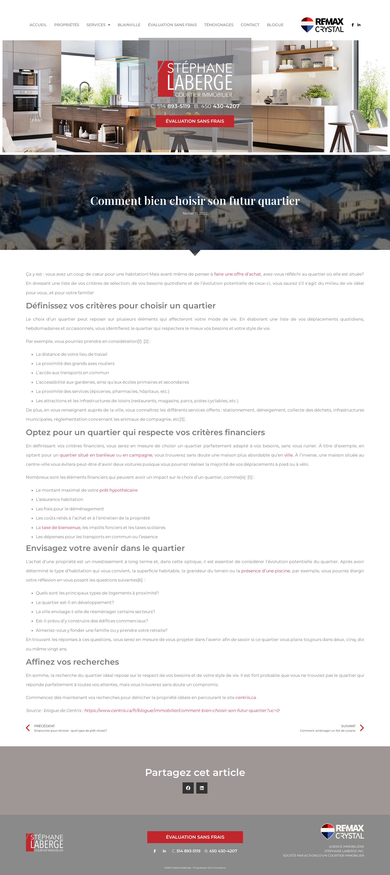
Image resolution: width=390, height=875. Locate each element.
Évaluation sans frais (172, 24)
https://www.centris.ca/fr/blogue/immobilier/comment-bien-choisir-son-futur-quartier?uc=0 (181, 710)
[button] (188, 788)
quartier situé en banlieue (87, 455)
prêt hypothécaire (118, 490)
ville (288, 455)
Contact (250, 24)
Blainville (129, 24)
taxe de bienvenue (61, 527)
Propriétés (66, 24)
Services (98, 24)
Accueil (38, 24)
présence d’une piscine (265, 570)
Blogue (275, 24)
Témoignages (218, 24)
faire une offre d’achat (237, 274)
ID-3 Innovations (216, 867)
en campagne (137, 455)
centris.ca (246, 697)
